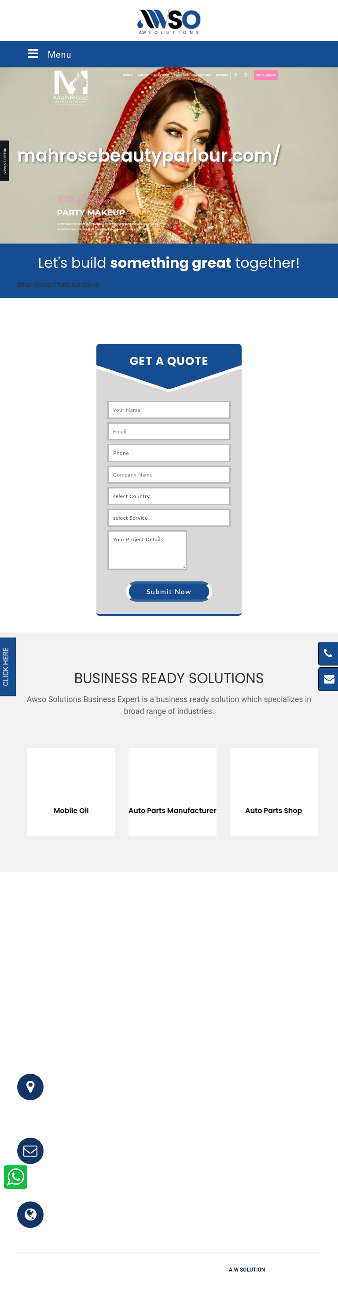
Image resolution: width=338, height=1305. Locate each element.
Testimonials (173, 1282)
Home (118, 1282)
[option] (67, 785)
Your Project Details (147, 550)
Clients (209, 1282)
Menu (49, 54)
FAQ (141, 1282)
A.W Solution (247, 1270)
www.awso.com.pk (86, 1220)
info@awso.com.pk (87, 1156)
